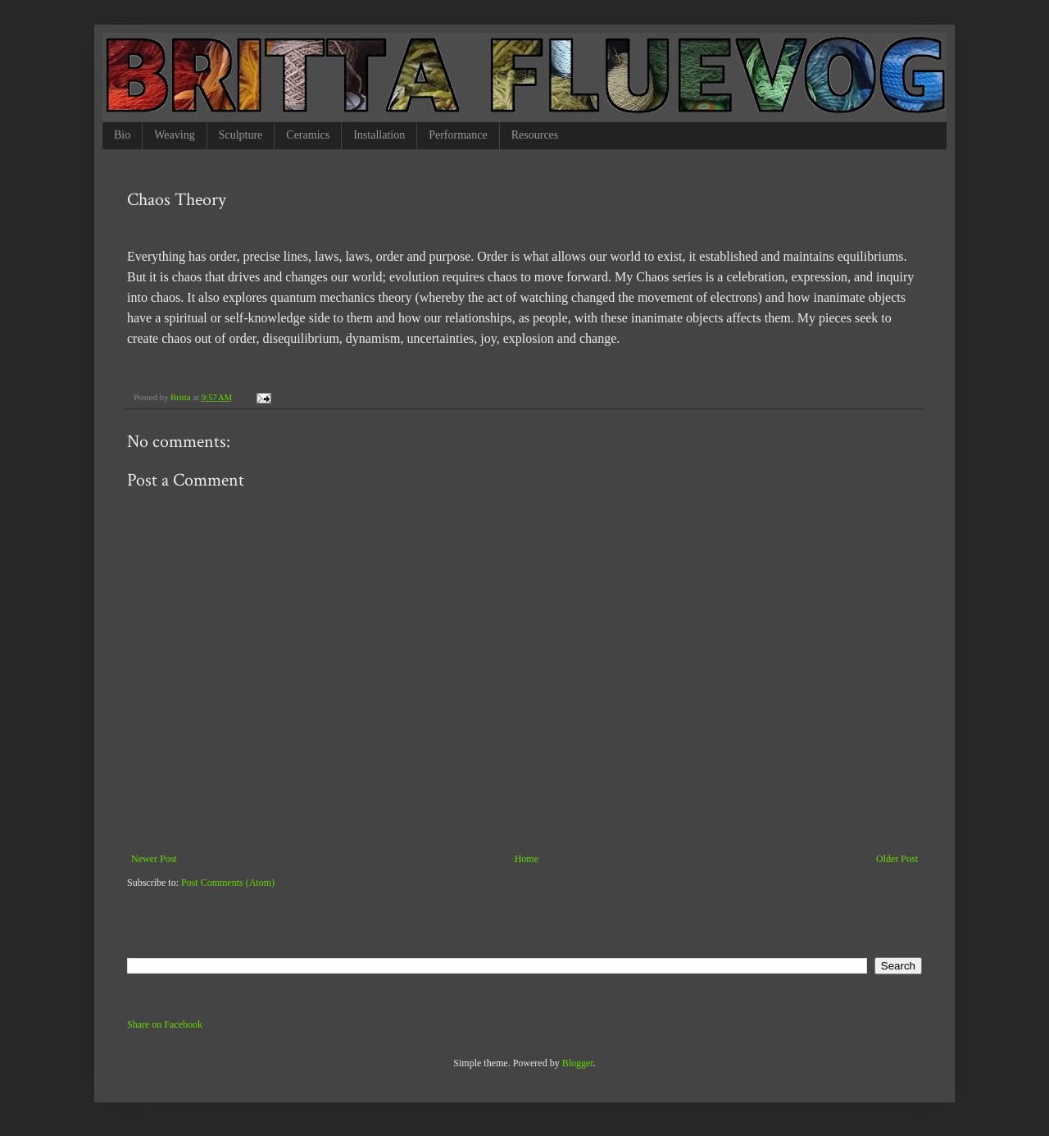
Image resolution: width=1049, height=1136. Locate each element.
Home (526, 859)
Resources (535, 135)
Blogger (577, 1063)
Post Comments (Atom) (228, 882)
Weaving (174, 135)
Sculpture (241, 135)
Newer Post (154, 859)
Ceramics (307, 135)
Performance (458, 135)
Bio (122, 135)
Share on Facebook (164, 1024)
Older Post (897, 859)
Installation (379, 135)
